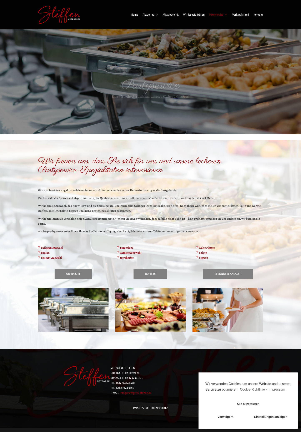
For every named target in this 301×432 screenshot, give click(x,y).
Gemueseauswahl (129, 253)
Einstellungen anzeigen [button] (270, 416)
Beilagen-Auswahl (50, 248)
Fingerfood (125, 248)
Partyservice (216, 14)
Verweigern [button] (225, 416)
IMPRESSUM (140, 408)
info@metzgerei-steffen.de (135, 393)
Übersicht (73, 274)
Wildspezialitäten (194, 14)
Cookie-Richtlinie (252, 389)
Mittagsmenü (171, 14)
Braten (44, 253)
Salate (201, 253)
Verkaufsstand (240, 14)
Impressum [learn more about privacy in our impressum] (277, 389)
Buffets (150, 274)
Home (134, 14)
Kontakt (258, 14)
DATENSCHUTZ (159, 408)
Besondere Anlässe (228, 274)
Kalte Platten (205, 248)
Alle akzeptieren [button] (248, 404)
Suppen (202, 258)
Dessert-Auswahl (50, 258)
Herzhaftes (125, 258)
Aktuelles (148, 14)
